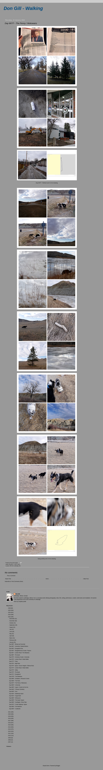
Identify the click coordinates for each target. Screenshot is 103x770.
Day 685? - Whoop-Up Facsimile (17, 644)
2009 (9, 737)
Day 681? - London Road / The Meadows (19, 652)
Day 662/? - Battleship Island (16, 693)
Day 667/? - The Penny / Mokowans (18, 683)
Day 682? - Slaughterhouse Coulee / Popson (20, 650)
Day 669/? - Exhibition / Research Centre (19, 678)
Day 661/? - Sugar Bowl (15, 695)
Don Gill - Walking (23, 8)
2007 (9, 742)
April (10, 635)
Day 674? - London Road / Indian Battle (19, 667)
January (11, 642)
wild (19, 564)
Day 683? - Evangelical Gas (16, 648)
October (11, 623)
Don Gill (18, 594)
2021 (9, 712)
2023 (9, 614)
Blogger (58, 765)
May (10, 633)
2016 (9, 722)
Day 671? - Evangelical (15, 674)
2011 (9, 733)
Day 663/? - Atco (13, 691)
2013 (9, 729)
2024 (9, 612)
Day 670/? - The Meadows (15, 676)
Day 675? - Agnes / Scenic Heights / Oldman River (21, 665)
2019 (9, 716)
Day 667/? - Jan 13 (13, 564)
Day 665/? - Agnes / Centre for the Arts (18, 687)
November (12, 620)
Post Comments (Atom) (17, 581)
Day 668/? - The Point (14, 680)
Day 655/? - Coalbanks (14, 708)
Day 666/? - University (14, 685)
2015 (9, 724)
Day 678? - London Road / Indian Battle (19, 659)
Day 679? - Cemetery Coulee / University (19, 657)
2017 (9, 720)
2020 (9, 714)
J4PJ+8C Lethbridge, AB (15, 565)
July (10, 629)
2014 (9, 727)
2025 (9, 610)
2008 (9, 740)
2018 (9, 718)
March (11, 638)
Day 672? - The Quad (14, 672)
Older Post (86, 578)
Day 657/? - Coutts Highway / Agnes (18, 704)
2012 (9, 731)
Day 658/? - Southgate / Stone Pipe (18, 702)
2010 (9, 735)
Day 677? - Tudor (13, 661)
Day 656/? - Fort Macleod (15, 706)
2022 (9, 616)
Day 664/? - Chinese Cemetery (16, 689)
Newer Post (8, 578)
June (10, 631)
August (11, 627)
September (12, 625)
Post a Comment (11, 575)
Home (47, 578)
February (11, 640)
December (12, 618)
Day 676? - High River (14, 663)
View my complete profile (20, 601)
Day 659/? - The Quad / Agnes (16, 700)
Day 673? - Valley (13, 670)
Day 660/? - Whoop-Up (15, 698)
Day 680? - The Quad (14, 655)
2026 (9, 608)
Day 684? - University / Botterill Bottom (18, 646)
